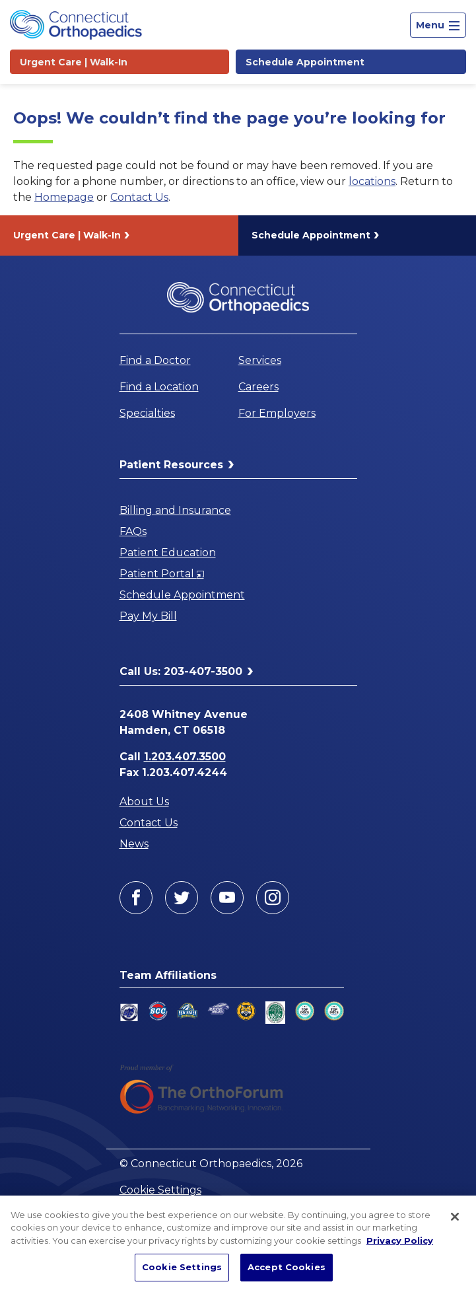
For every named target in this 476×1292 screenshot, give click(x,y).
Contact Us (139, 197)
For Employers (277, 413)
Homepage (64, 197)
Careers (258, 386)
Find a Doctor (155, 360)
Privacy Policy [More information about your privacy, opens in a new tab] (399, 1240)
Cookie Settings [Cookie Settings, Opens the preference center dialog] (182, 1267)
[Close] (454, 1216)
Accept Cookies (286, 1267)
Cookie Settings (160, 1190)
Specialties (147, 413)
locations (372, 181)
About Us (144, 801)
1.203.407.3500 (185, 756)
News (134, 844)
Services (259, 360)
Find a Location (159, 386)
